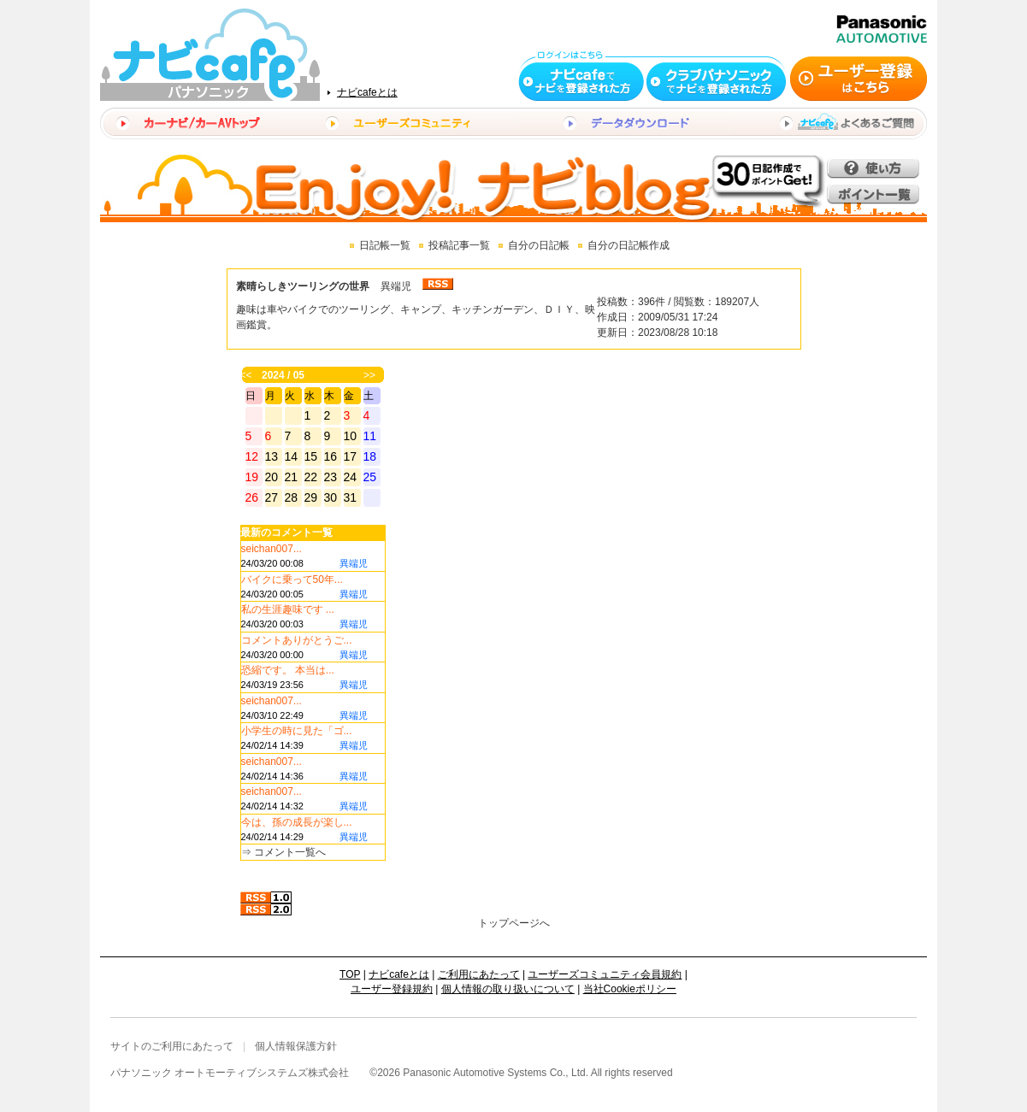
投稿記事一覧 (459, 245)
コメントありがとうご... (296, 640)
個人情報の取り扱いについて (508, 989)
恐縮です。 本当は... (287, 670)
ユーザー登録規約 (392, 989)
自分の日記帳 (539, 245)
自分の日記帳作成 (628, 245)
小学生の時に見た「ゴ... (296, 731)
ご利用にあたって (479, 974)
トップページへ (514, 923)
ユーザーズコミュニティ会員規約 (605, 974)
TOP (349, 974)
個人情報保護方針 (296, 1046)
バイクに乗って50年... (292, 579)
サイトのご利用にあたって (171, 1046)
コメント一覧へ (290, 852)
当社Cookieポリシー (629, 989)
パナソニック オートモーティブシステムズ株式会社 (229, 1073)
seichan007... (271, 549)
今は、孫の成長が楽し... (296, 822)
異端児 (396, 286)
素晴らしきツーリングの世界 (302, 286)
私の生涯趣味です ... (287, 609)
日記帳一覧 (384, 245)
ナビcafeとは (367, 92)
